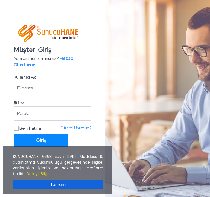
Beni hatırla (27, 128)
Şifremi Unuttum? (76, 127)
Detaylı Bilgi (37, 173)
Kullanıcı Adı (26, 77)
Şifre (19, 102)
